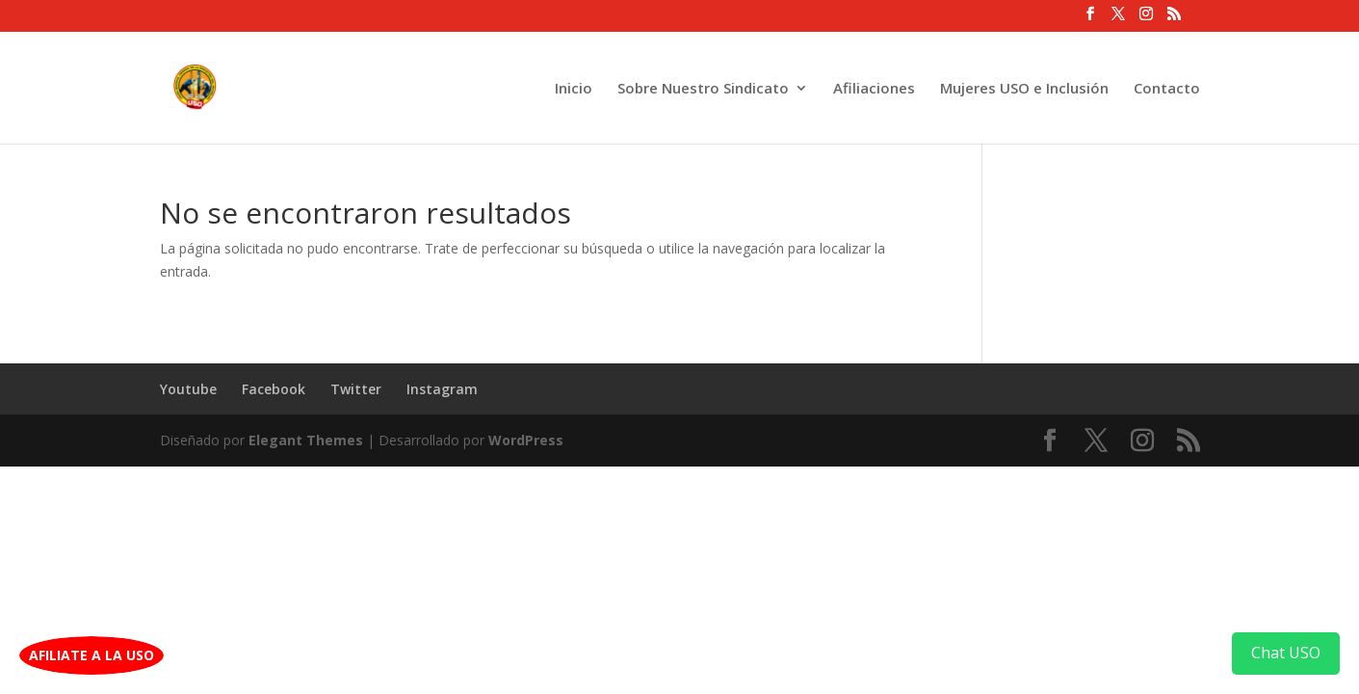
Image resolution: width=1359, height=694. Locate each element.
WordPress (525, 440)
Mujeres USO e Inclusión (1024, 89)
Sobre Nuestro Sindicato (703, 89)
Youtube (188, 389)
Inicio (573, 89)
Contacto (1167, 89)
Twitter (355, 389)
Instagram (442, 389)
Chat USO (1285, 652)
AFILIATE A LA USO (91, 655)
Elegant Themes (305, 440)
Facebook (273, 389)
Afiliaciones (874, 89)
